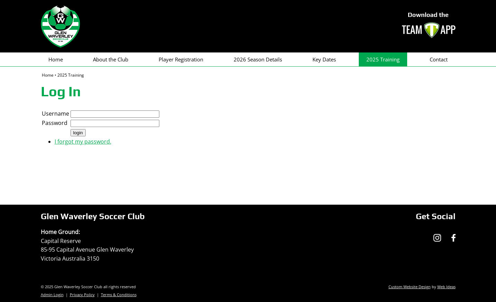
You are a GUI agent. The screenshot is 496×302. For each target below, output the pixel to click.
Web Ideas (446, 286)
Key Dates (324, 59)
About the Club (110, 59)
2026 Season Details (258, 59)
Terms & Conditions (119, 294)
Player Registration (181, 59)
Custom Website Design (410, 286)
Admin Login (52, 294)
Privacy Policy (82, 294)
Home (55, 59)
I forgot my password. (83, 141)
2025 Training (383, 59)
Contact (439, 59)
